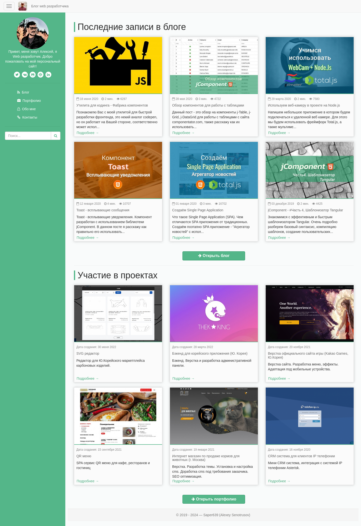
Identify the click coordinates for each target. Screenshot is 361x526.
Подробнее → (91, 133)
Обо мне (26, 104)
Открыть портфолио (217, 499)
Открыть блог (217, 256)
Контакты (27, 112)
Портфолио (29, 96)
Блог (23, 87)
